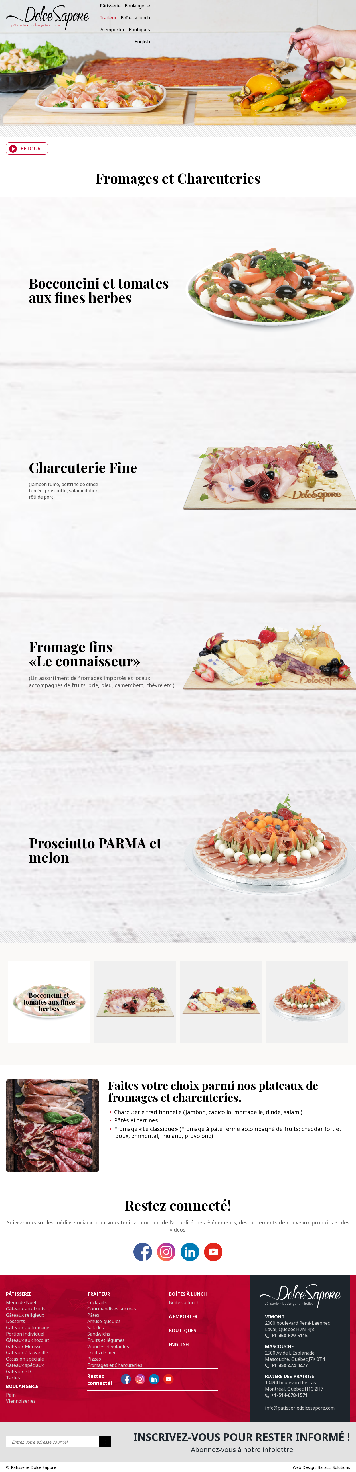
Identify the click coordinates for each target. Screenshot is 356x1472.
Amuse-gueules (104, 1328)
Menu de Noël (21, 1309)
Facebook (123, 1255)
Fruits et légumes (106, 1347)
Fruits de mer (101, 1360)
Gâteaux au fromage (27, 1335)
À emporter (291, 19)
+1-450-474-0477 (286, 1372)
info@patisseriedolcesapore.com (300, 1415)
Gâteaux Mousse (24, 1353)
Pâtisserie (180, 19)
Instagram (160, 1255)
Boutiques (318, 19)
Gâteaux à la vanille (27, 1360)
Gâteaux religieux (25, 1322)
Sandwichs (98, 1341)
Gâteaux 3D (18, 1378)
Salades (95, 1335)
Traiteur (233, 19)
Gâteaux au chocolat (27, 1347)
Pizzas (94, 1366)
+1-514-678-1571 (286, 1402)
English (340, 19)
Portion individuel (25, 1341)
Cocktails (97, 1309)
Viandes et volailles (108, 1353)
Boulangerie (208, 19)
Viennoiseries (21, 1408)
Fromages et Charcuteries (114, 1372)
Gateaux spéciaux (25, 1372)
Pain (11, 1402)
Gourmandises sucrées (111, 1316)
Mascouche (279, 1353)
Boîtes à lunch (260, 19)
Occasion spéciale (25, 1366)
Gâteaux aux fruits (26, 1316)
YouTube (233, 1255)
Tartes (13, 1385)
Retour (23, 149)
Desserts (15, 1328)
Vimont (275, 1324)
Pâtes (93, 1322)
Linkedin (196, 1255)
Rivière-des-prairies (289, 1383)
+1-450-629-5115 (286, 1343)
